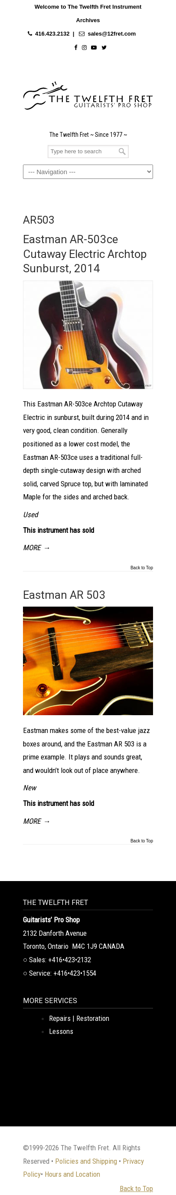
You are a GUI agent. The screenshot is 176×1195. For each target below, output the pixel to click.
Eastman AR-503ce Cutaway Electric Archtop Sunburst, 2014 (85, 254)
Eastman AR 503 (64, 594)
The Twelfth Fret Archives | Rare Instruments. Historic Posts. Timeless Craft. (88, 93)
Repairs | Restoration (79, 1018)
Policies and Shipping (86, 1161)
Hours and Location (72, 1174)
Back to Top (141, 568)
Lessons (61, 1031)
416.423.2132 (52, 33)
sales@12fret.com (112, 33)
